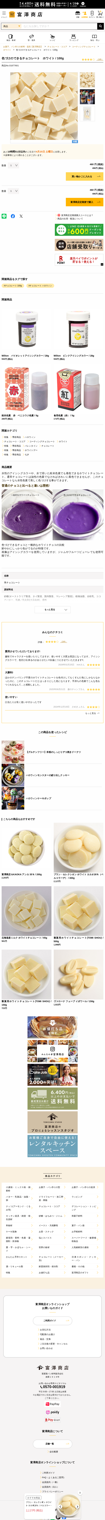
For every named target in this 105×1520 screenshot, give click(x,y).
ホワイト (7, 50)
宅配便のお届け (46, 1334)
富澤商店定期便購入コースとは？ (74, 215)
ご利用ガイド (47, 1473)
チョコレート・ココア (57, 47)
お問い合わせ (45, 1348)
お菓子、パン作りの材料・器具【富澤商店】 (23, 47)
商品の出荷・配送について (69, 218)
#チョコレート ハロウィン (40, 286)
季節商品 (15, 437)
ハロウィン (28, 437)
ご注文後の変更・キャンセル (52, 1344)
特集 (5, 437)
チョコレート (46, 446)
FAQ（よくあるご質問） (52, 1477)
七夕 (25, 454)
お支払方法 (44, 1329)
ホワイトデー (30, 450)
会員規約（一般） (49, 1482)
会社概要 (52, 1451)
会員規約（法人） (49, 1487)
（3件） (99, 59)
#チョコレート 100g (13, 286)
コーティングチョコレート (84, 47)
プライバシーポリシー (51, 1491)
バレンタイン (30, 446)
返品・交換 (44, 1339)
